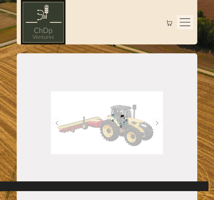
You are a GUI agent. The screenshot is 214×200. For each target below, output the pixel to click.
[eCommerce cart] (169, 22)
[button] (57, 122)
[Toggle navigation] (185, 22)
